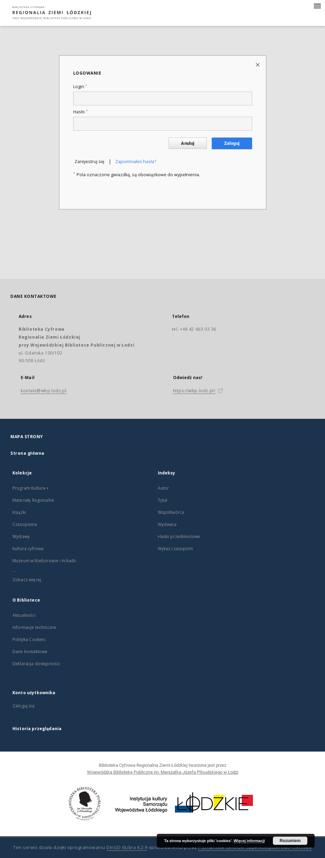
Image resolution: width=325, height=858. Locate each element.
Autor (163, 488)
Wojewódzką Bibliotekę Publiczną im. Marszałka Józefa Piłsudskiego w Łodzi (162, 772)
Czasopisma (24, 524)
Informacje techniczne (34, 627)
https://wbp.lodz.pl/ (194, 391)
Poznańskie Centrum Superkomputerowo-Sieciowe (255, 847)
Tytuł (163, 500)
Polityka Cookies (28, 639)
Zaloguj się (23, 706)
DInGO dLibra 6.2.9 (126, 847)
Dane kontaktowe (29, 651)
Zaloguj (232, 143)
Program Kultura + (30, 488)
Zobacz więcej (26, 580)
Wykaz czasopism (175, 548)
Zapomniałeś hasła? (135, 161)
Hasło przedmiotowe (179, 536)
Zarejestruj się (89, 161)
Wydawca (167, 524)
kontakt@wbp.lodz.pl (43, 391)
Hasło (80, 112)
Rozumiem (290, 840)
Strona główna (27, 453)
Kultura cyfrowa (28, 548)
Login (80, 86)
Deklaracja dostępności (36, 664)
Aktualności (24, 615)
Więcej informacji (249, 841)
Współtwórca (171, 512)
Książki (19, 512)
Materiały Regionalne (33, 500)
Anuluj (187, 143)
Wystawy (21, 536)
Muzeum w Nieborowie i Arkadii (44, 561)
